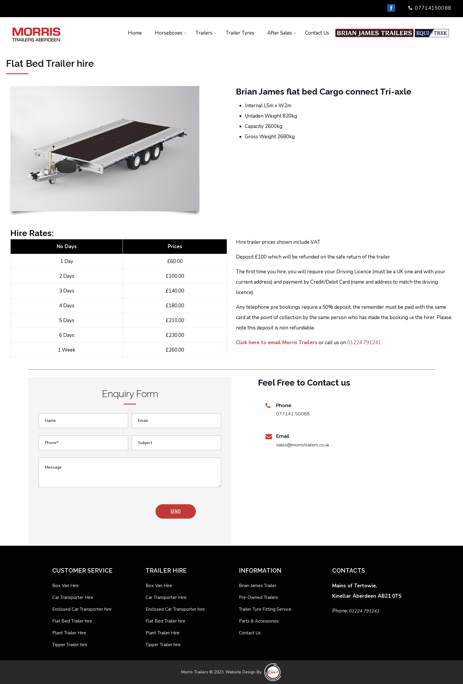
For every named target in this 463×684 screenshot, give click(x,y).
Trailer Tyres (240, 33)
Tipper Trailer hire (69, 645)
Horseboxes (168, 33)
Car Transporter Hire (72, 597)
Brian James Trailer (257, 586)
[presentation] (83, 515)
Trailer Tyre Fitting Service (265, 609)
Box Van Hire (65, 586)
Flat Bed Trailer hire (72, 621)
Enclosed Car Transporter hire (82, 609)
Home (135, 33)
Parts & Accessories (259, 621)
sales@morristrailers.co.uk (303, 445)
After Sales (279, 33)
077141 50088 (293, 414)
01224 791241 (364, 342)
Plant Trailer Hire (69, 633)
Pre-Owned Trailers (258, 597)
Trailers (204, 33)
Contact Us (317, 33)
